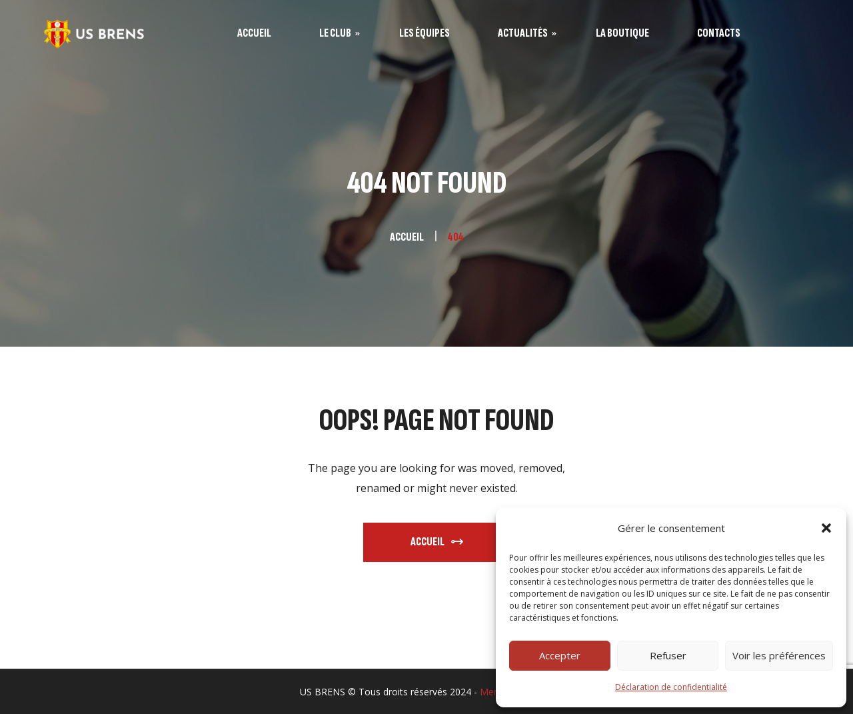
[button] (826, 528)
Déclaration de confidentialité (671, 687)
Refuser (668, 655)
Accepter (559, 655)
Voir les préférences (779, 655)
